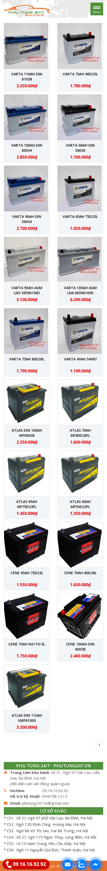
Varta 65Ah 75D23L (80, 216)
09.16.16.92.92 (29, 864)
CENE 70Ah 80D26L (80, 572)
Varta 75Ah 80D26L (26, 359)
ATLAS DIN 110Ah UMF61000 (27, 718)
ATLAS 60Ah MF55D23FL (80, 504)
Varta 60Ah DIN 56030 (80, 148)
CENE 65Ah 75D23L (26, 572)
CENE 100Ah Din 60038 (80, 647)
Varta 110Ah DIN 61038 (26, 76)
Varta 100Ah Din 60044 (26, 148)
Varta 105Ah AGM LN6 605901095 (80, 290)
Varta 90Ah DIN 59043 (26, 219)
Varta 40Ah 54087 (80, 359)
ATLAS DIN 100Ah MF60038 (27, 433)
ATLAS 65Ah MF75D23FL (26, 504)
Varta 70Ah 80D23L (80, 74)
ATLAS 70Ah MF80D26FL (80, 433)
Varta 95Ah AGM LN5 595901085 (26, 290)
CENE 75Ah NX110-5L (26, 644)
